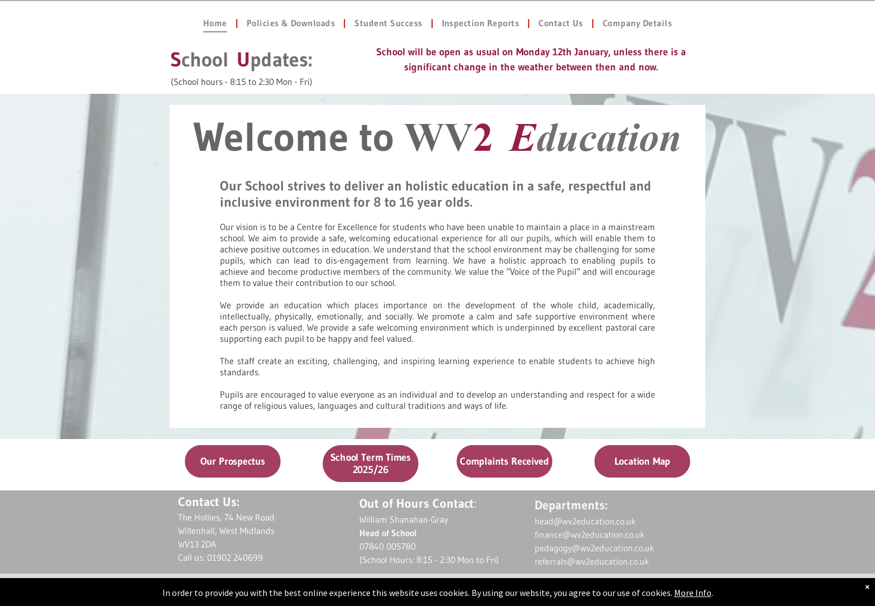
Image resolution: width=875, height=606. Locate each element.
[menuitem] (216, 22)
